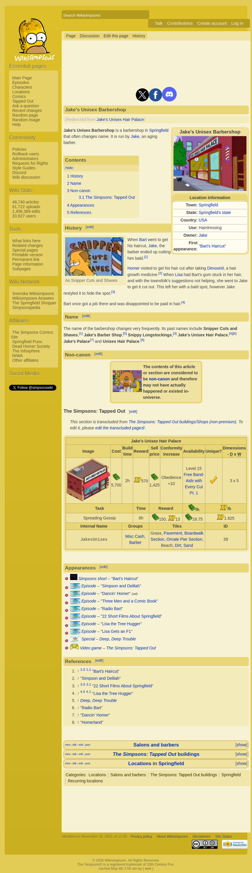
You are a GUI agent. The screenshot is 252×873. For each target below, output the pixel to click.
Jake (203, 235)
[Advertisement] (32, 478)
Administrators (25, 158)
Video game (91, 648)
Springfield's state (215, 212)
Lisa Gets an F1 (116, 631)
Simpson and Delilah (121, 586)
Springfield (208, 205)
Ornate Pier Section (184, 539)
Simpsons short (93, 578)
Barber (135, 542)
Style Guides (23, 168)
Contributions (180, 23)
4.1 (88, 692)
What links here (26, 240)
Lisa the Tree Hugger (121, 623)
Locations (21, 91)
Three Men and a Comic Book (129, 601)
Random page (25, 115)
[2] (160, 273)
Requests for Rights (30, 163)
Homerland (92, 722)
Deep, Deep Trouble (117, 639)
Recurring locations (85, 781)
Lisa (179, 274)
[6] (235, 333)
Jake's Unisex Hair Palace (120, 119)
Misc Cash (134, 536)
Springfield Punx (27, 341)
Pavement (173, 533)
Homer (133, 268)
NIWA (17, 355)
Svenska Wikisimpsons (33, 293)
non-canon (159, 379)
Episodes (20, 82)
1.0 (82, 670)
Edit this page (116, 36)
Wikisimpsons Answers (33, 298)
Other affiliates (25, 360)
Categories (75, 774)
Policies (19, 149)
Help (16, 124)
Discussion (90, 36)
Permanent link (25, 259)
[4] (183, 302)
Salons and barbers (156, 745)
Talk (159, 23)
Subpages (21, 268)
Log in (237, 23)
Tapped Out (22, 101)
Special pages (25, 250)
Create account (212, 23)
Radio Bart (111, 608)
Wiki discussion (26, 177)
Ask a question (25, 105)
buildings (156, 754)
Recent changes (27, 110)
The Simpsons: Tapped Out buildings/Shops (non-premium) (182, 421)
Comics (19, 96)
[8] (142, 340)
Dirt (178, 545)
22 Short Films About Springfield (131, 616)
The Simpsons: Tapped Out (131, 648)
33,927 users (24, 216)
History (139, 36)
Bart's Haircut (212, 246)
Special (88, 639)
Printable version (27, 254)
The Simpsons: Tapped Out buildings (183, 774)
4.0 (82, 692)
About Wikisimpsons (172, 837)
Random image (26, 119)
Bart (143, 239)
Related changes (27, 245)
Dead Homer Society (31, 346)
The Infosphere (26, 351)
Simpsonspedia (26, 307)
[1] (146, 257)
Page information (27, 264)
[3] (113, 292)
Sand (188, 545)
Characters (22, 87)
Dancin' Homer (115, 593)
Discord (19, 172)
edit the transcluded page (118, 428)
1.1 (88, 670)
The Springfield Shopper (34, 303)
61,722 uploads (26, 206)
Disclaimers (202, 837)
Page (71, 36)
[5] (125, 333)
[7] (92, 340)
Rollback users (25, 154)
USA (203, 220)
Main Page (22, 77)
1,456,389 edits (26, 211)
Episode (88, 586)
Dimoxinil (215, 268)
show (241, 744)
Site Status (223, 837)
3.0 (82, 684)
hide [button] (69, 168)
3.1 (88, 684)
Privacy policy (141, 837)
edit (90, 227)
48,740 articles (25, 202)
